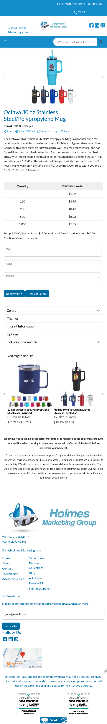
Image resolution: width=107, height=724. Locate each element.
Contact (7, 568)
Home (6, 558)
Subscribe (11, 626)
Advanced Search (13, 579)
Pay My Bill (36, 583)
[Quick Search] (75, 42)
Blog (32, 573)
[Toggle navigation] (6, 42)
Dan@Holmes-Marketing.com (21, 550)
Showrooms (36, 558)
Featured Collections (36, 565)
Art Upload (36, 578)
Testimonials (10, 573)
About (6, 563)
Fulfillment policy (40, 588)
